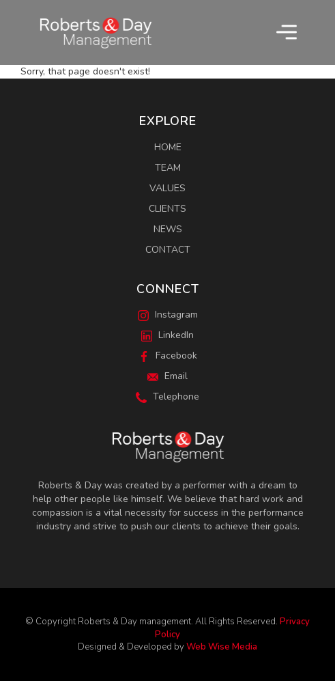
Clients (167, 208)
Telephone (167, 396)
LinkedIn (167, 335)
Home (167, 147)
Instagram (168, 314)
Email (167, 376)
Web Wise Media (221, 647)
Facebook (168, 355)
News (168, 229)
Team (168, 167)
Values (167, 188)
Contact (167, 249)
